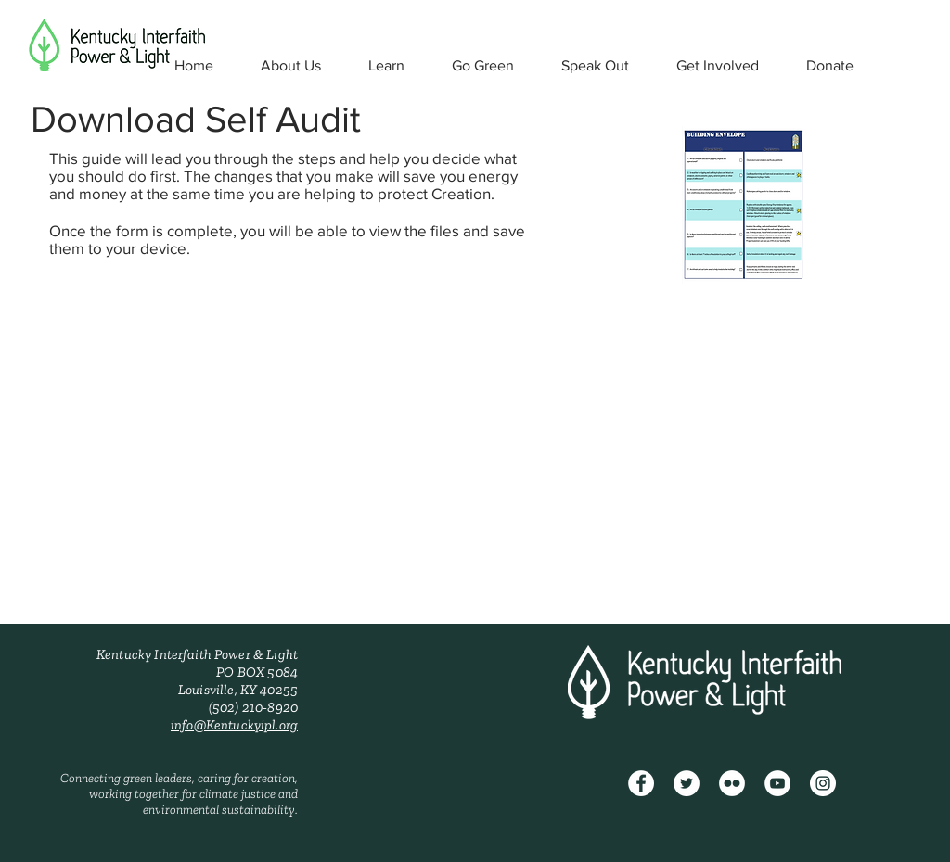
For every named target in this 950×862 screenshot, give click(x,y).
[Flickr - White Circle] (732, 783)
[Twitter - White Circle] (687, 783)
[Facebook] (641, 783)
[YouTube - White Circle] (777, 783)
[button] (290, 66)
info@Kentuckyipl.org (234, 724)
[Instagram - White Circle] (823, 783)
